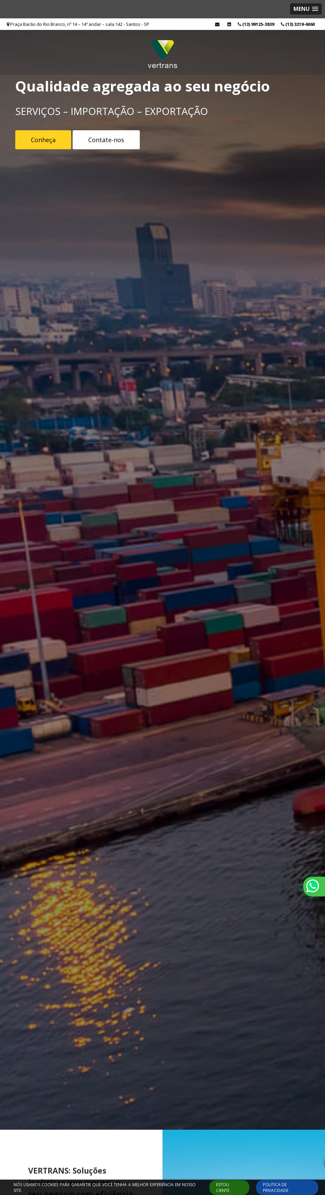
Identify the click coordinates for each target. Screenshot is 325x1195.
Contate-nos (106, 140)
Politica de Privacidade (275, 1187)
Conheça (43, 140)
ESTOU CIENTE (222, 1187)
